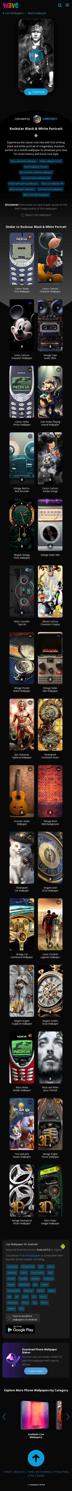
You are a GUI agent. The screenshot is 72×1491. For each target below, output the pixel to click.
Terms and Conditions (39, 1471)
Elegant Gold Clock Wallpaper (50, 889)
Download (36, 92)
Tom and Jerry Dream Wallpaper (22, 1155)
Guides (41, 1475)
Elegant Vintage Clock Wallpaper (22, 556)
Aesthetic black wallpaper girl (36, 177)
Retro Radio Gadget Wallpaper (50, 1222)
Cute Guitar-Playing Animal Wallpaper (50, 423)
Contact (7, 1471)
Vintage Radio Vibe (50, 554)
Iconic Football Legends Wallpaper (50, 956)
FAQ (32, 1475)
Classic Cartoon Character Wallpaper (50, 290)
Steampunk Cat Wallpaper (22, 889)
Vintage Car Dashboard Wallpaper (22, 956)
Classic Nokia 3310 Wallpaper (22, 290)
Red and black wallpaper (50, 189)
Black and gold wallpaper (22, 189)
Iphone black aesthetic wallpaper (36, 172)
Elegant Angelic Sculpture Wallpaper (22, 1022)
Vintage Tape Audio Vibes (50, 357)
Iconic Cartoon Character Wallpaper (21, 357)
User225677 (44, 118)
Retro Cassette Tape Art (21, 623)
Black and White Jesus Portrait (50, 1089)
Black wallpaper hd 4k (50, 161)
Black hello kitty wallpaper (36, 194)
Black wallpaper (37, 13)
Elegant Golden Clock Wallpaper (50, 1022)
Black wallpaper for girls (36, 166)
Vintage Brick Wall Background (50, 823)
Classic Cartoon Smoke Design (50, 490)
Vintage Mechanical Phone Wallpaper (22, 1222)
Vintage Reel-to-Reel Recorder (22, 490)
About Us (19, 1471)
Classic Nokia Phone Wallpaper (22, 423)
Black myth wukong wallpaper (23, 183)
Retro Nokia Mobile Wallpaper (22, 1089)
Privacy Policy (61, 1471)
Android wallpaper (30, 1255)
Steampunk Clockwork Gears (50, 756)
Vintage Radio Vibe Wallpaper (50, 689)
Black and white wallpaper (23, 161)
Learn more (36, 1371)
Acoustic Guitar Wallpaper (22, 823)
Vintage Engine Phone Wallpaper (50, 1155)
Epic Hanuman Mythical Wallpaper (22, 756)
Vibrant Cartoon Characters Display (50, 623)
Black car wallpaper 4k (52, 183)
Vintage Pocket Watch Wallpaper (21, 689)
